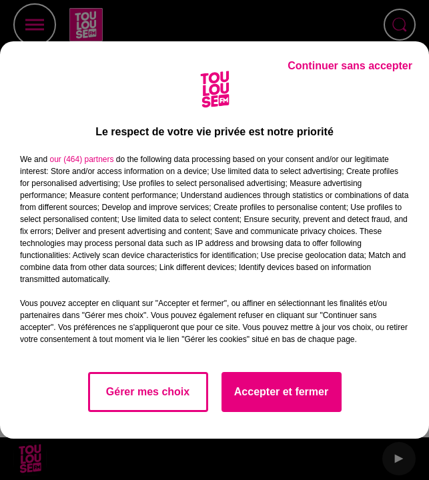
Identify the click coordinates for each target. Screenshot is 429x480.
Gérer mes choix (147, 391)
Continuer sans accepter (350, 65)
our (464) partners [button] (81, 159)
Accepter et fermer (281, 391)
